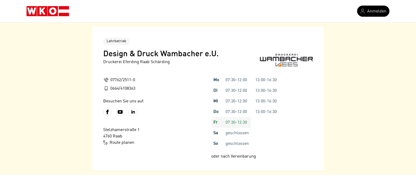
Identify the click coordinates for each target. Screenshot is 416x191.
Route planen (118, 142)
